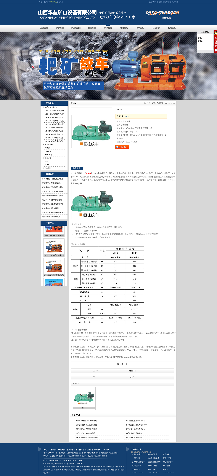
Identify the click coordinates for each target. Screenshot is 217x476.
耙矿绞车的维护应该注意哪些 (52, 196)
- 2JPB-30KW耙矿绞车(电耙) (53, 121)
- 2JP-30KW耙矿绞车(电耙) (53, 138)
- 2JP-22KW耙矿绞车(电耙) (53, 134)
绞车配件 (48, 168)
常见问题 (88, 450)
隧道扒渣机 (167, 459)
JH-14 (167, 103)
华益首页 (44, 28)
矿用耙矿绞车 (137, 456)
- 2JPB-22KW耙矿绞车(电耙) (53, 117)
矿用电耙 (166, 456)
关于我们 (52, 450)
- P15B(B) (47, 148)
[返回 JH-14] (122, 364)
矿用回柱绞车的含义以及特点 (52, 179)
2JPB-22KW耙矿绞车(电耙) (53, 243)
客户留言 (79, 450)
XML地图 (105, 450)
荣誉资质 (124, 28)
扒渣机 (165, 471)
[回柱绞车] (132, 371)
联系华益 (172, 28)
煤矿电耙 (166, 467)
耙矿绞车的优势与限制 (50, 208)
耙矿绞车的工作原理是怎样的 (52, 187)
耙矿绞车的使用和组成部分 (52, 183)
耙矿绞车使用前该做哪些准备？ (53, 212)
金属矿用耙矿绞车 (77, 467)
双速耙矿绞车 (106, 470)
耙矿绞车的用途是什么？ (51, 217)
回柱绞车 (92, 28)
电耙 (53, 467)
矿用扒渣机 (108, 467)
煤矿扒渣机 (136, 471)
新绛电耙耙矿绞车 (138, 463)
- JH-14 (46, 165)
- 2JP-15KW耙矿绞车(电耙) (53, 131)
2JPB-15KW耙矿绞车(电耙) (53, 263)
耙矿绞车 (60, 28)
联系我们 (167, 2)
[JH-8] (132, 377)
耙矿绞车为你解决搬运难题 (52, 200)
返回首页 (152, 2)
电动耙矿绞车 (137, 467)
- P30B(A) (47, 151)
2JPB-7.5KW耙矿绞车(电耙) (54, 283)
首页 (153, 103)
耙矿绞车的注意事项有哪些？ (52, 204)
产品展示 (108, 28)
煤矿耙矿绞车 (168, 463)
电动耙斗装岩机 (74, 470)
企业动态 (156, 28)
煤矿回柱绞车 (57, 470)
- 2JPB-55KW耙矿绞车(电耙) (53, 124)
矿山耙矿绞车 (118, 467)
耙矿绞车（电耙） (51, 107)
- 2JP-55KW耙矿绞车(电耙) (53, 141)
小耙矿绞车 (136, 459)
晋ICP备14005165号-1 (51, 453)
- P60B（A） (48, 155)
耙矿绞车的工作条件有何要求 (52, 191)
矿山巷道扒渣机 (153, 459)
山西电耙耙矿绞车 (154, 463)
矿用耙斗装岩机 (86, 470)
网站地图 (175, 2)
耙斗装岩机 (76, 28)
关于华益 (140, 28)
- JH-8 (45, 161)
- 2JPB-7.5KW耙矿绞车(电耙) (53, 111)
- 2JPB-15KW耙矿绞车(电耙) (53, 114)
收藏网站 (160, 2)
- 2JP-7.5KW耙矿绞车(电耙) (53, 128)
